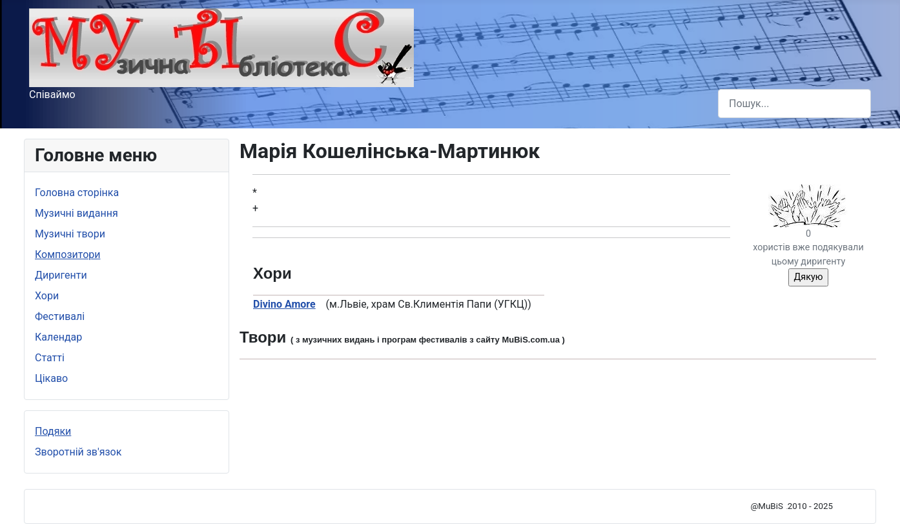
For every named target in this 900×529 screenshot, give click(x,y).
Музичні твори (70, 234)
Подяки (53, 431)
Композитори (68, 254)
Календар (58, 337)
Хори (47, 296)
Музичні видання (76, 213)
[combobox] (794, 103)
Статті (50, 358)
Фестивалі (60, 316)
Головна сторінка (77, 192)
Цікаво (51, 378)
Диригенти (61, 275)
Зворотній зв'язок (78, 452)
